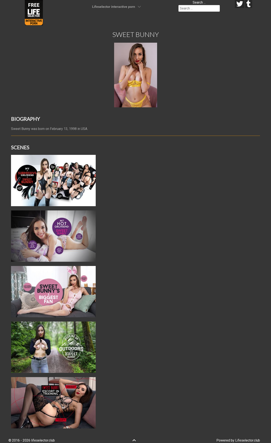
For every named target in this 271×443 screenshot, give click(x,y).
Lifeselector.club (247, 440)
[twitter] (239, 4)
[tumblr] (248, 4)
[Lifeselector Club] (34, 12)
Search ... (199, 2)
